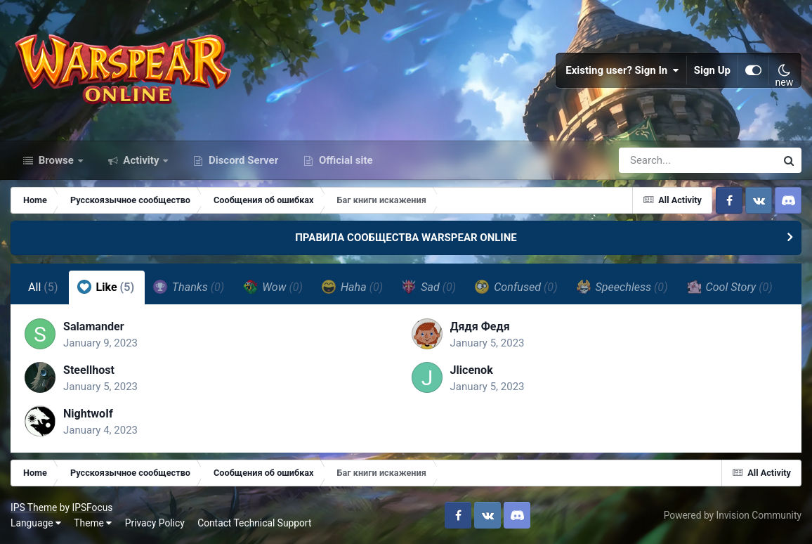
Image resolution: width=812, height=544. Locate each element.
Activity (141, 160)
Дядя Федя (480, 326)
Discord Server (242, 160)
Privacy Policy (155, 523)
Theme (93, 523)
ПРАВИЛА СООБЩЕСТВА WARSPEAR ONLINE (406, 237)
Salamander (93, 326)
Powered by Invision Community (732, 515)
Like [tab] (106, 287)
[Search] (657, 160)
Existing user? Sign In (622, 70)
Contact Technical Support (254, 523)
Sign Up (712, 70)
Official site (344, 160)
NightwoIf (88, 413)
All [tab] (43, 287)
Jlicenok (471, 370)
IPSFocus (92, 507)
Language (36, 523)
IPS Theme (34, 507)
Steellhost (88, 370)
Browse (56, 160)
